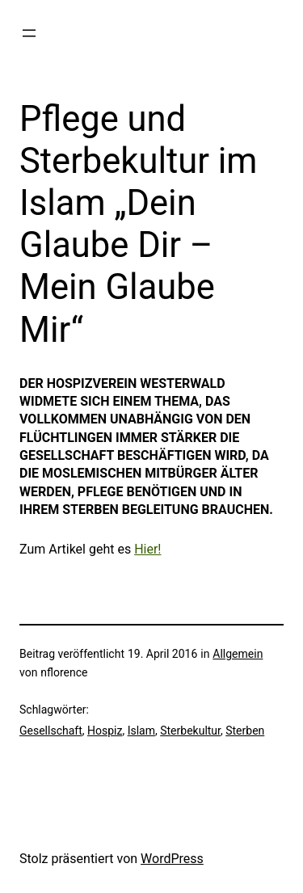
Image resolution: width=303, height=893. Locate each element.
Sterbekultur (190, 730)
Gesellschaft (50, 730)
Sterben (244, 730)
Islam (141, 730)
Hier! (147, 549)
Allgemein (238, 653)
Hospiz (104, 730)
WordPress (172, 858)
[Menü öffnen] (29, 33)
